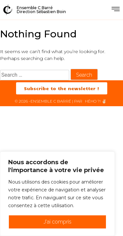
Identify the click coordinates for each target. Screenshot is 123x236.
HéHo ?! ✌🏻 (96, 101)
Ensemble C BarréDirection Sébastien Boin (41, 9)
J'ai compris (58, 222)
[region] (57, 193)
